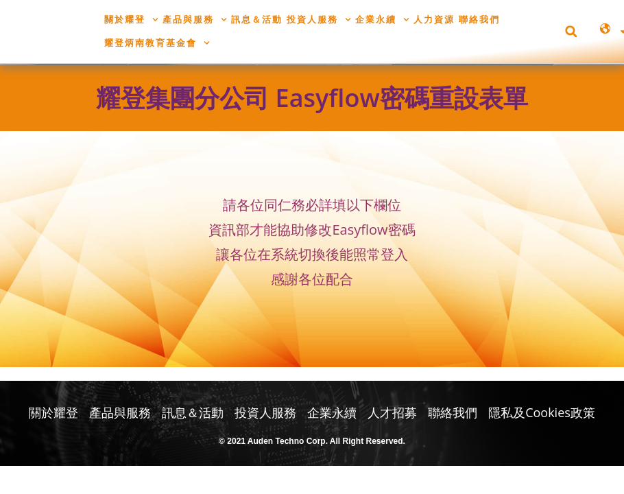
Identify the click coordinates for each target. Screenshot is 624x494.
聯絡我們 (479, 19)
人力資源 (434, 19)
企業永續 (382, 20)
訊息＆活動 (257, 19)
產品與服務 (195, 20)
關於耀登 (131, 20)
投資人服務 (319, 20)
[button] (571, 31)
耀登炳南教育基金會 (157, 43)
